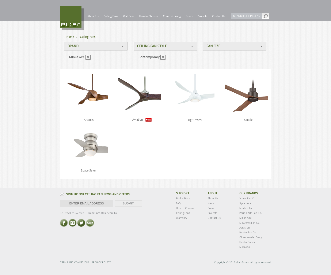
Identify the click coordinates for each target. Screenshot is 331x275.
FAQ (178, 203)
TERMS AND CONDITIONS (75, 262)
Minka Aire (245, 217)
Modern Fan (246, 208)
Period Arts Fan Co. (250, 213)
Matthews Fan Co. (249, 222)
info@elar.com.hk (106, 213)
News (211, 203)
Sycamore (245, 203)
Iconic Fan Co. (247, 198)
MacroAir (244, 247)
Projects (212, 213)
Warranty (181, 217)
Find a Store (183, 198)
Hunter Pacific (247, 242)
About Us (213, 198)
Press (211, 208)
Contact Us (214, 217)
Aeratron (244, 227)
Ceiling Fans (183, 213)
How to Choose (185, 208)
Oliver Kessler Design (251, 237)
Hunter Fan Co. (248, 232)
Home (70, 36)
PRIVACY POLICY (101, 262)
